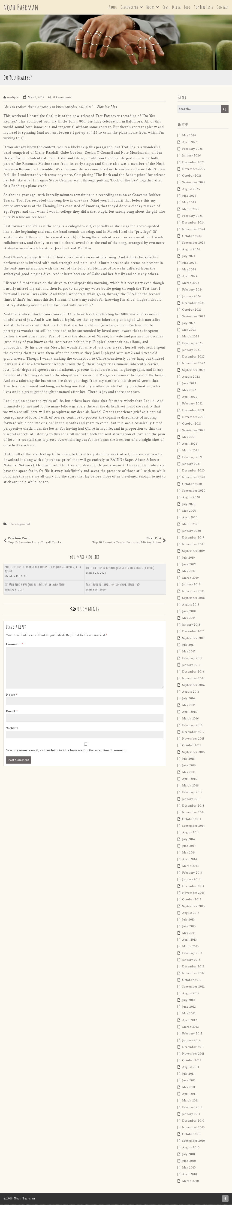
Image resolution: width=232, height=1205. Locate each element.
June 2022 (189, 384)
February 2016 (192, 726)
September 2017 (193, 639)
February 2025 (192, 217)
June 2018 (189, 612)
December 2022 (193, 357)
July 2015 (188, 760)
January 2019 (191, 585)
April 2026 (190, 143)
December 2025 (193, 163)
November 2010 (193, 1128)
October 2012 (192, 981)
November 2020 (193, 478)
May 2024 (189, 270)
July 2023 (188, 324)
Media (176, 7)
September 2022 (193, 371)
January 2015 (191, 800)
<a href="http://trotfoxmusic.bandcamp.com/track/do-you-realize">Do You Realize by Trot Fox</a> (84, 503)
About (113, 7)
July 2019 (188, 559)
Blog (187, 7)
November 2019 (193, 545)
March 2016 (190, 719)
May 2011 (188, 1088)
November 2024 (193, 230)
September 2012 (193, 987)
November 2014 (193, 813)
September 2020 (193, 491)
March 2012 (190, 1028)
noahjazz (13, 98)
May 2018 (189, 619)
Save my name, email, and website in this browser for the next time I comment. (67, 751)
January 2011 (191, 1115)
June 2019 (189, 565)
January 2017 (191, 666)
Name (12, 696)
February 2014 (192, 874)
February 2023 (192, 344)
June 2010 (189, 1162)
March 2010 (190, 1182)
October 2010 (192, 1135)
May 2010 (189, 1168)
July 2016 (188, 699)
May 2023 (189, 331)
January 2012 (191, 1041)
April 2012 (189, 1021)
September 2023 (193, 317)
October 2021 (192, 424)
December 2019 (193, 538)
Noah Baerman (21, 7)
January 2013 (191, 961)
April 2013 (189, 941)
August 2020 (191, 498)
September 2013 (193, 907)
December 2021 (193, 411)
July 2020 (189, 505)
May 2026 (189, 136)
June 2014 (189, 847)
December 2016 (193, 672)
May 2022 (189, 391)
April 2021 (189, 445)
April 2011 (189, 1095)
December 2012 (193, 967)
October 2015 (192, 746)
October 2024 (192, 237)
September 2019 (193, 552)
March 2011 (190, 1101)
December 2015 (193, 733)
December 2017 (193, 632)
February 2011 (192, 1108)
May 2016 (189, 706)
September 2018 (193, 599)
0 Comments (62, 98)
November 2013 (193, 894)
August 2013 (190, 914)
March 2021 (190, 451)
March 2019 (190, 579)
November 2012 (193, 974)
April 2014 (189, 860)
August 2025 (191, 190)
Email (12, 712)
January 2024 (191, 297)
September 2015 (193, 753)
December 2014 (193, 806)
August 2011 (190, 1068)
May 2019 (189, 572)
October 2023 (192, 311)
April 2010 (189, 1175)
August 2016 (191, 693)
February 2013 (192, 954)
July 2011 (188, 1075)
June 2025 (189, 197)
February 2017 (192, 659)
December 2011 (193, 1048)
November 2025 (193, 170)
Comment (14, 645)
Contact (223, 7)
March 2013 (190, 947)
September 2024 (193, 244)
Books (150, 7)
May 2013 (189, 934)
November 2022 (193, 364)
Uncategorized (19, 525)
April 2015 (189, 780)
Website (12, 729)
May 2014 (189, 853)
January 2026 (191, 156)
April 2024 (190, 277)
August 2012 (191, 994)
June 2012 (189, 1008)
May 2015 (189, 773)
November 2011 (193, 1054)
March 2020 (190, 525)
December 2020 (193, 471)
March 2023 (190, 337)
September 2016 (193, 686)
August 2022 (191, 378)
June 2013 (189, 927)
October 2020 (192, 485)
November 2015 (193, 739)
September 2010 (193, 1142)
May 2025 (189, 203)
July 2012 (188, 1001)
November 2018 (193, 592)
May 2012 (189, 1014)
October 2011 (191, 1061)
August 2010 (191, 1148)
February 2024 (192, 290)
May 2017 (189, 652)
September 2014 (193, 827)
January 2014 (191, 880)
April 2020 (190, 518)
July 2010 (188, 1155)
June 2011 (189, 1081)
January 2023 (191, 351)
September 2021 (193, 431)
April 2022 (190, 398)
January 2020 (191, 532)
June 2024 (189, 264)
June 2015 (189, 766)
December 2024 (193, 223)
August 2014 (191, 833)
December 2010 (193, 1121)
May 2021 (189, 438)
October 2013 (191, 900)
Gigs (166, 7)
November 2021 (193, 418)
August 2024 (191, 250)
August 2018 (191, 605)
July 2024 (189, 257)
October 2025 (192, 176)
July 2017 (188, 646)
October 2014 (192, 820)
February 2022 (192, 404)
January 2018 (191, 626)
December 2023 (193, 304)
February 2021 (192, 458)
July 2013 (188, 920)
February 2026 (192, 150)
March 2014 (190, 867)
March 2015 (190, 786)
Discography (130, 7)
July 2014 (188, 840)
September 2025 (193, 183)
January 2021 (191, 465)
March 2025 (190, 210)
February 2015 (192, 793)
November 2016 (193, 679)
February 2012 (192, 1034)
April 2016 (189, 713)
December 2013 (193, 887)
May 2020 (189, 512)
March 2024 (190, 284)
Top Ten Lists (203, 7)
